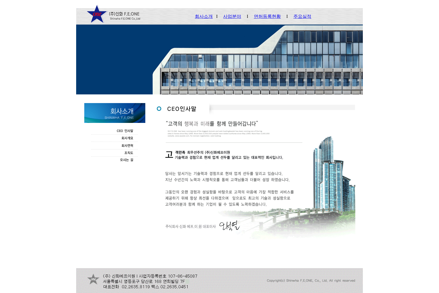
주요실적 (302, 16)
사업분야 (232, 16)
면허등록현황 (267, 16)
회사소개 (204, 16)
